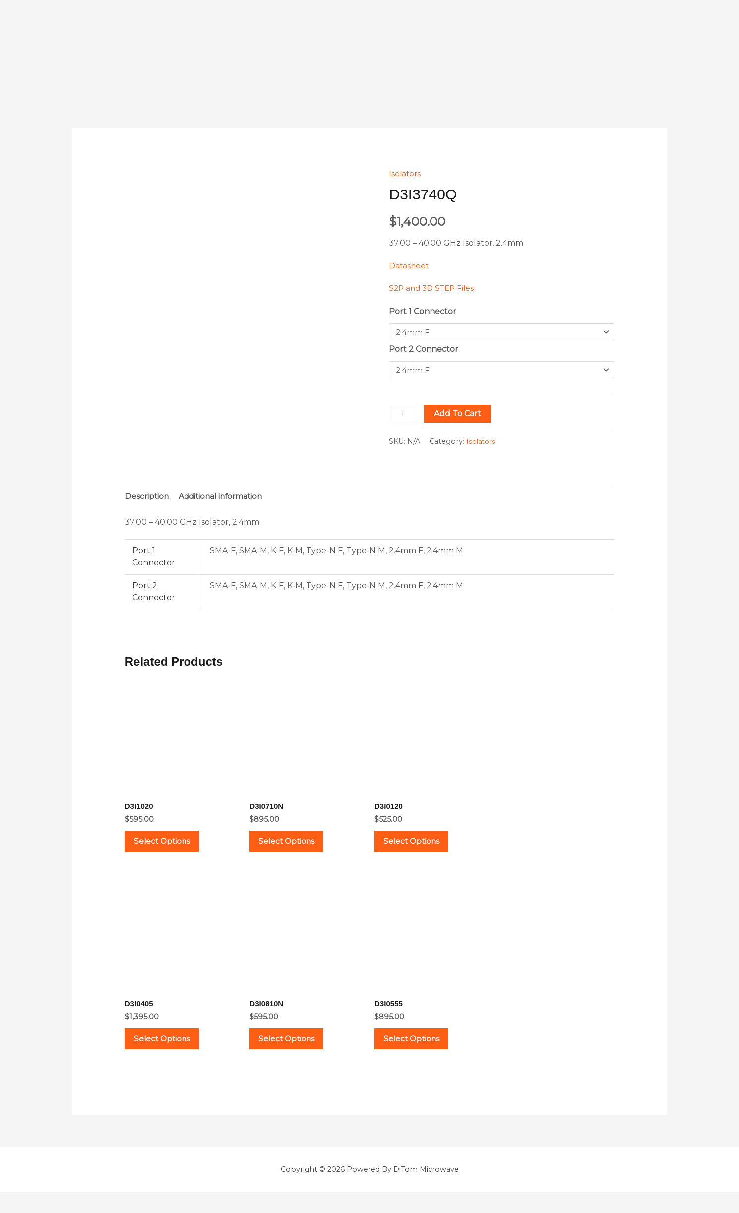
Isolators (405, 173)
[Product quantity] (403, 414)
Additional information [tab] (224, 498)
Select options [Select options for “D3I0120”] (419, 848)
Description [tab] (147, 498)
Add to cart (459, 414)
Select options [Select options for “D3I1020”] (170, 848)
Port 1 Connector (422, 311)
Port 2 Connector (423, 349)
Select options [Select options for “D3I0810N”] (294, 1055)
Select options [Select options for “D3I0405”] (170, 1055)
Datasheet (409, 265)
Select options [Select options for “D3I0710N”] (294, 848)
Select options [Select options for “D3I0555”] (419, 1055)
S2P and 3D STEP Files (434, 288)
